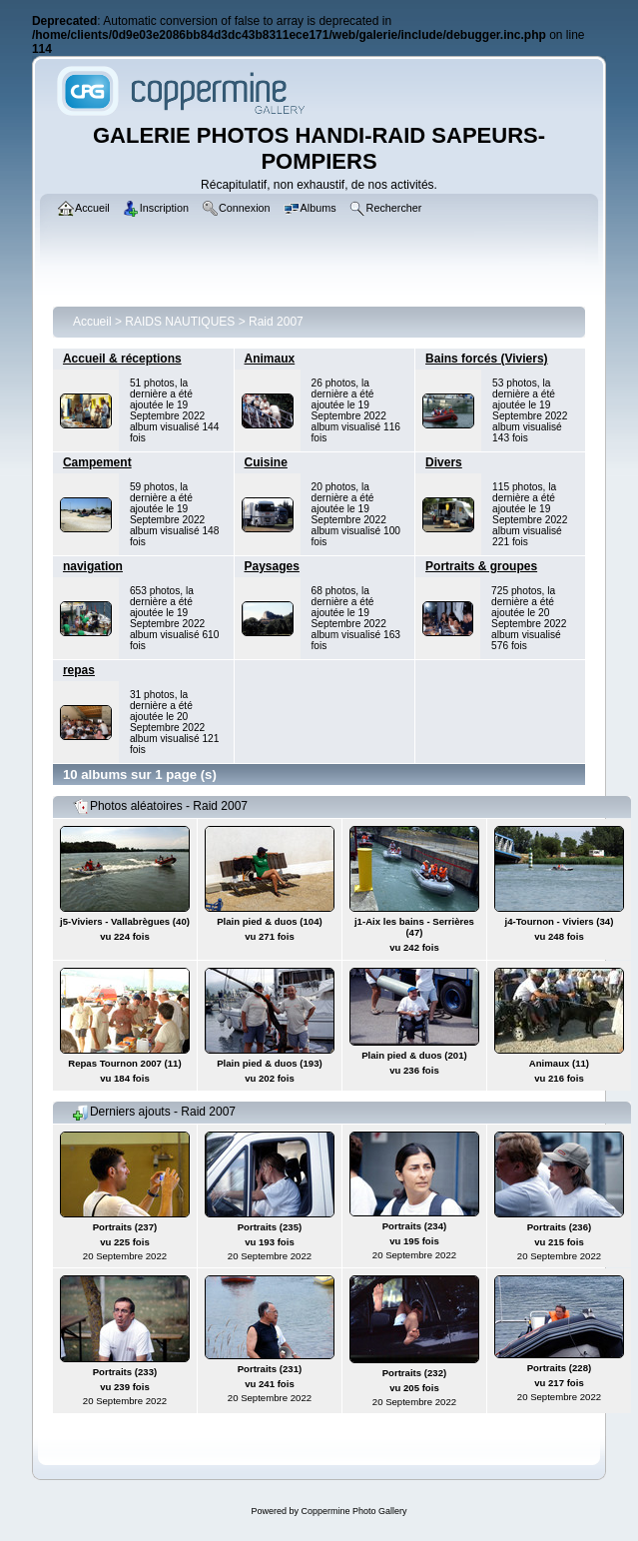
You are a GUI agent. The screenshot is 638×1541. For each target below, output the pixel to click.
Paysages (272, 566)
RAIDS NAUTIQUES (180, 322)
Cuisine (266, 462)
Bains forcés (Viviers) (486, 359)
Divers (443, 462)
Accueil (92, 322)
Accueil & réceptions (122, 359)
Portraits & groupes (481, 566)
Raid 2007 (276, 322)
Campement (97, 462)
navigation (93, 566)
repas (79, 670)
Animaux (270, 359)
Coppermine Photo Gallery (353, 1511)
